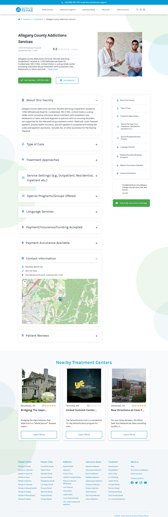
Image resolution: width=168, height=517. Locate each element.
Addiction (67, 462)
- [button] (25, 285)
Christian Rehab (114, 484)
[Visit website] (67, 80)
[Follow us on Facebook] (132, 482)
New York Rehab (46, 492)
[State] (27, 19)
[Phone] (34, 80)
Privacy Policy (143, 516)
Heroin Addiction (92, 499)
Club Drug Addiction (93, 495)
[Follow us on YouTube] (145, 482)
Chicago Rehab (46, 499)
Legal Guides (67, 494)
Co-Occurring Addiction (116, 499)
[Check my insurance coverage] (131, 203)
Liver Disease (68, 487)
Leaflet (95, 323)
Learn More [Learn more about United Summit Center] (84, 435)
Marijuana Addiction (93, 484)
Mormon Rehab (113, 488)
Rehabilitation (113, 470)
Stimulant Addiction (93, 466)
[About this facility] (131, 100)
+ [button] (25, 282)
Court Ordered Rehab (71, 498)
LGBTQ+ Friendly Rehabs (72, 477)
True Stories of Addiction (139, 470)
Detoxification (113, 466)
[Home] (20, 19)
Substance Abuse (92, 462)
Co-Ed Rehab (113, 477)
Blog (132, 466)
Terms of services (131, 516)
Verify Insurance (136, 474)
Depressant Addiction (93, 470)
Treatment (112, 462)
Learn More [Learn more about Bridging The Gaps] (39, 435)
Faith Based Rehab (115, 492)
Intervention (67, 491)
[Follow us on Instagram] (141, 482)
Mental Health (68, 466)
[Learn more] (131, 189)
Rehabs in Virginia (24, 499)
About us (134, 462)
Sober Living (112, 474)
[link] (131, 108)
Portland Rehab (46, 495)
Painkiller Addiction (92, 477)
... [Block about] (52, 69)
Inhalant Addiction (92, 488)
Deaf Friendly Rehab (115, 495)
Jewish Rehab (113, 481)
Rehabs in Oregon (24, 492)
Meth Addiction (91, 492)
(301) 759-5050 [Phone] (31, 271)
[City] (39, 19)
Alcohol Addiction (92, 474)
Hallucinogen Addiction (94, 481)
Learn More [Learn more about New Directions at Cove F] (129, 435)
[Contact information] (131, 173)
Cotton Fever (68, 474)
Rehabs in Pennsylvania (26, 495)
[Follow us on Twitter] (136, 482)
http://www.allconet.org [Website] (33, 267)
